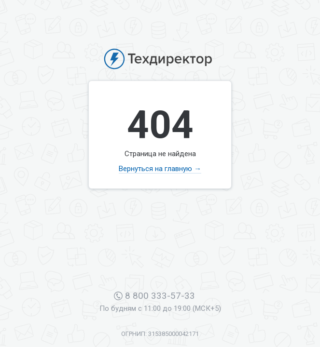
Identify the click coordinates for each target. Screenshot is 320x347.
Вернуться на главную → (160, 168)
